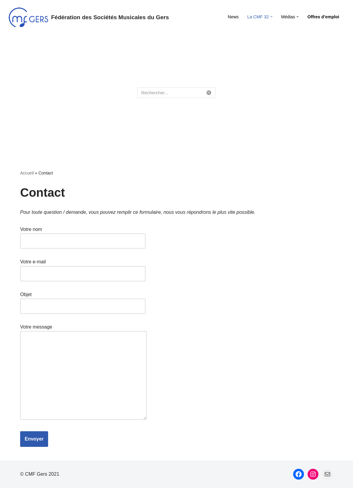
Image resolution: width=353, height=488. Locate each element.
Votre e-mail (83, 267)
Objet (83, 300)
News (233, 16)
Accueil (27, 173)
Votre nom (83, 235)
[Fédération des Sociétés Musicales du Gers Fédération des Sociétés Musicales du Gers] (89, 17)
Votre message (83, 372)
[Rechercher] (169, 92)
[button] (271, 17)
